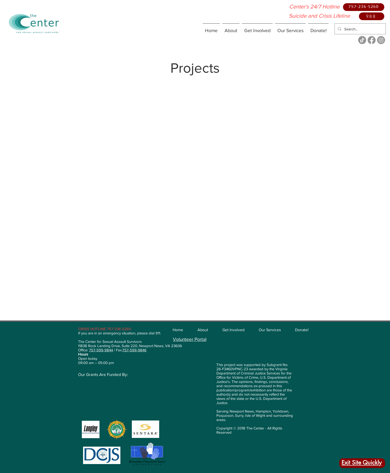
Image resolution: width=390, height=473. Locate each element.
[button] (231, 28)
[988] (371, 16)
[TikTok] (362, 40)
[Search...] (359, 29)
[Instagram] (381, 40)
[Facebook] (372, 40)
